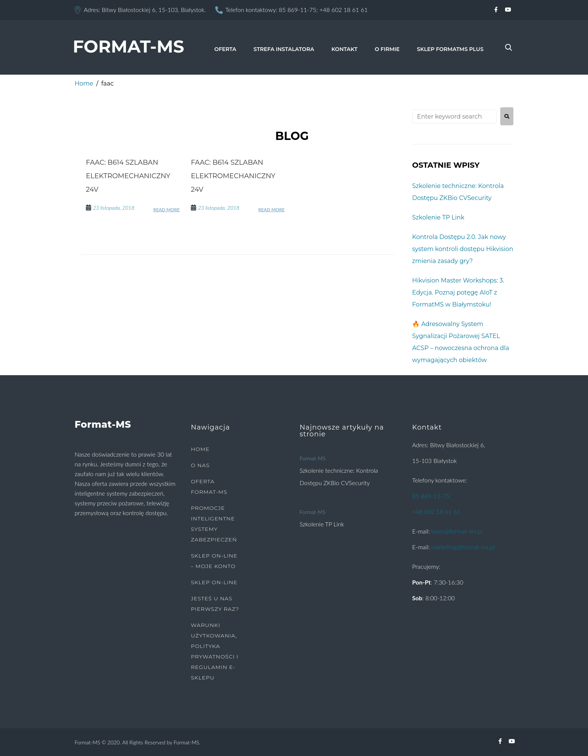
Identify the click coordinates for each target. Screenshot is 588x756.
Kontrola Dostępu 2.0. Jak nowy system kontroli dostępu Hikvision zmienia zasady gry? (462, 249)
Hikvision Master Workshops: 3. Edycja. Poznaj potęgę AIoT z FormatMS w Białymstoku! (458, 292)
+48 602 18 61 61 (344, 9)
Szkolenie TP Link (438, 217)
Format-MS (312, 458)
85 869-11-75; (298, 9)
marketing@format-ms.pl (463, 546)
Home (84, 83)
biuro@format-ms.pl (456, 531)
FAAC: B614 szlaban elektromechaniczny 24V (128, 176)
